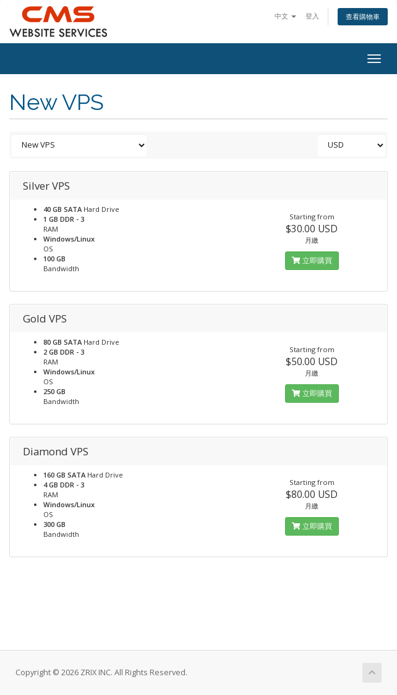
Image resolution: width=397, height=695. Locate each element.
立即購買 (312, 260)
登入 (312, 15)
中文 (285, 15)
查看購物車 (363, 16)
